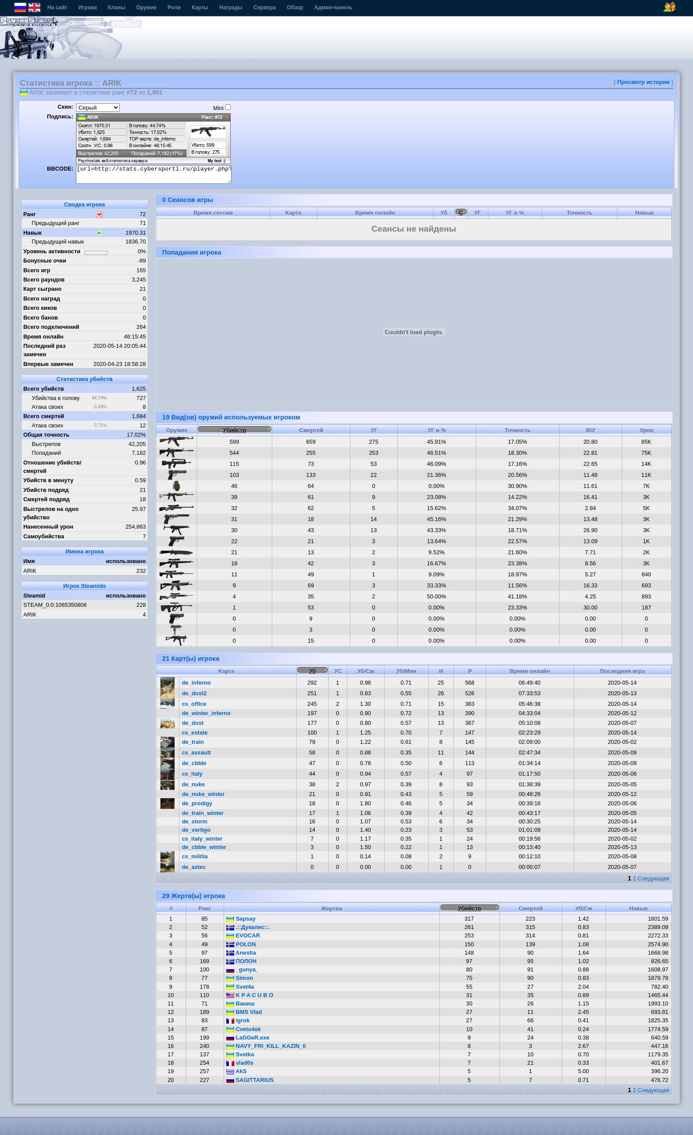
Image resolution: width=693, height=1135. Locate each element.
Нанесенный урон (48, 526)
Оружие (146, 7)
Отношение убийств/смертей (52, 466)
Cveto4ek (243, 1029)
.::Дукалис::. (248, 927)
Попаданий (46, 452)
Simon (239, 978)
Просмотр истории (643, 82)
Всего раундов (44, 279)
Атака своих (47, 407)
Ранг (29, 214)
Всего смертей (44, 416)
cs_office (194, 704)
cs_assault (196, 752)
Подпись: (60, 116)
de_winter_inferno (206, 713)
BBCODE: (60, 168)
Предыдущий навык (58, 241)
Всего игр (36, 270)
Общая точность (46, 434)
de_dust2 (194, 693)
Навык (32, 232)
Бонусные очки (44, 260)
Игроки (87, 7)
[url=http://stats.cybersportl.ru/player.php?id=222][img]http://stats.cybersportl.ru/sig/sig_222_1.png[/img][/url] (154, 174)
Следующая (653, 878)
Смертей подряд (46, 499)
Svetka (240, 1054)
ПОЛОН (241, 961)
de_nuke (193, 784)
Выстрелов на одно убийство (51, 513)
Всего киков (40, 308)
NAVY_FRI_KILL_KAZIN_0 (266, 1046)
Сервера (265, 7)
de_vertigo (196, 829)
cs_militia (195, 856)
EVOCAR (243, 935)
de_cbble (194, 763)
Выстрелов (46, 444)
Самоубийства (43, 536)
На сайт (57, 7)
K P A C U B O (249, 995)
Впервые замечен (48, 364)
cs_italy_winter (202, 838)
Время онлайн (43, 336)
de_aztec (194, 867)
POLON (241, 944)
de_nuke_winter (203, 794)
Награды (230, 7)
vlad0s (239, 1062)
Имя (29, 561)
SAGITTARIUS (250, 1080)
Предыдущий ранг (56, 223)
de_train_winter (203, 813)
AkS (236, 1071)
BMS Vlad (244, 1012)
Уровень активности (51, 251)
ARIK (30, 571)
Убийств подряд (46, 490)
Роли (174, 7)
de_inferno (196, 682)
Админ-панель (333, 7)
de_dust (193, 723)
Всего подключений (51, 327)
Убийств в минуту (48, 480)
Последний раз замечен (44, 350)
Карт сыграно (42, 289)
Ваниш (240, 1003)
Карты (200, 7)
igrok (238, 1020)
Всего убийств (43, 388)
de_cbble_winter (204, 847)
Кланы (116, 7)
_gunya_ (242, 969)
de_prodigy (197, 803)
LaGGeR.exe (248, 1037)
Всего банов (40, 317)
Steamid (34, 595)
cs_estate (195, 732)
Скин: (65, 106)
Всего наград (41, 298)
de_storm (195, 821)
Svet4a (240, 986)
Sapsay (240, 918)
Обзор (295, 7)
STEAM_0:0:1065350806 (55, 605)
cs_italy (192, 773)
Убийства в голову (56, 398)
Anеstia (241, 952)
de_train (193, 742)
